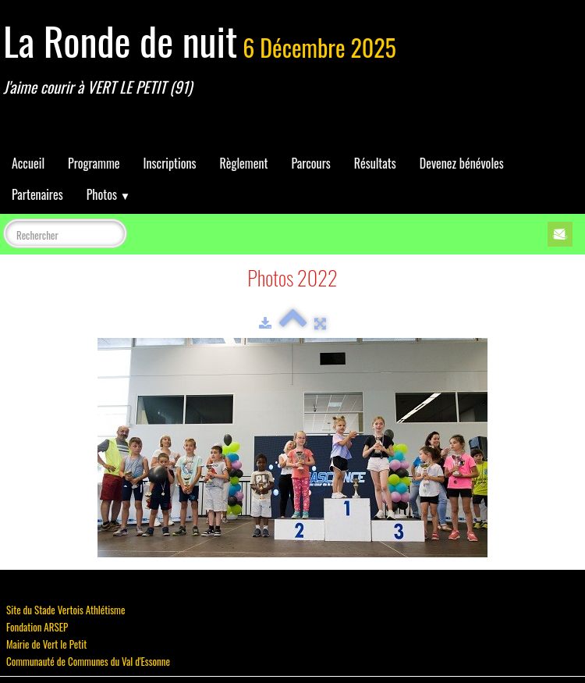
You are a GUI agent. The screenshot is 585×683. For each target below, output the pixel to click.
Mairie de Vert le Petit (46, 644)
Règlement (243, 163)
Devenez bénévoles (462, 163)
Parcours (310, 163)
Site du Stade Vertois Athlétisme (65, 609)
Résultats (375, 163)
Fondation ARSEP (37, 627)
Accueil (28, 163)
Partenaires (37, 194)
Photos (108, 194)
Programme (94, 163)
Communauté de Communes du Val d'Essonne (88, 661)
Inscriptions (170, 163)
